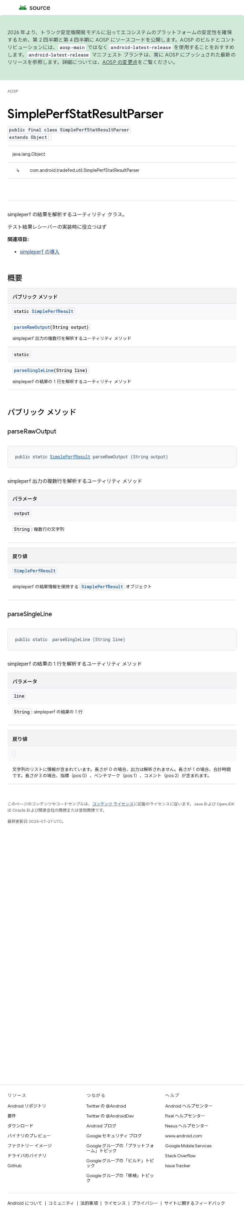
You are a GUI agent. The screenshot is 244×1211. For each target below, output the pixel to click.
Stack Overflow (180, 1155)
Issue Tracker (177, 1165)
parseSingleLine (34, 370)
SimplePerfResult (52, 311)
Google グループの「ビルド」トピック (120, 1163)
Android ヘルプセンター (189, 1106)
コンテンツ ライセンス (112, 804)
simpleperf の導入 (40, 252)
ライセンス (115, 1203)
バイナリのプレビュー (29, 1136)
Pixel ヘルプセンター (185, 1116)
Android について (24, 1203)
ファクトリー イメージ (29, 1146)
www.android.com (183, 1136)
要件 (11, 1116)
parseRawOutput (32, 327)
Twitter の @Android (106, 1106)
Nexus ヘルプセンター (187, 1126)
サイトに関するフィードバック (194, 1203)
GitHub (14, 1165)
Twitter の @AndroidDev (110, 1116)
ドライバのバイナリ (27, 1155)
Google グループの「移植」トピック (120, 1178)
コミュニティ (61, 1203)
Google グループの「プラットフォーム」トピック (120, 1148)
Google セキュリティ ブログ (114, 1136)
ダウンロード (20, 1126)
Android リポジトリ (26, 1106)
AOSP (12, 91)
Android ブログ (101, 1126)
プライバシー (145, 1203)
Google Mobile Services (188, 1146)
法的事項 (89, 1203)
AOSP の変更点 (120, 62)
